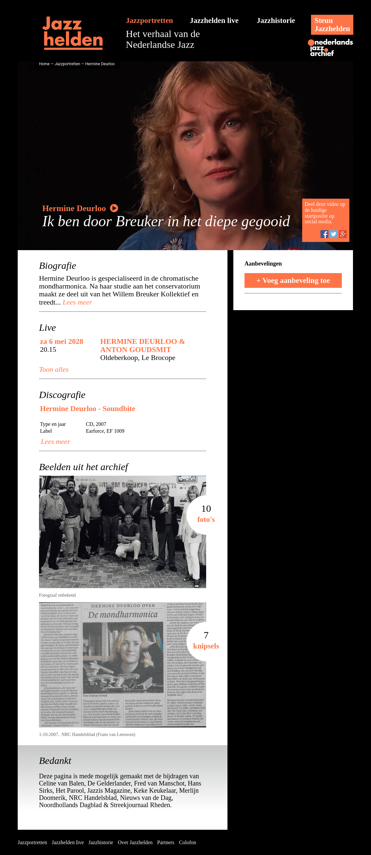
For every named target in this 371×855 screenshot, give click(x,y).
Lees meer (76, 302)
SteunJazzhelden (332, 24)
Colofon (187, 842)
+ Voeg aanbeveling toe (293, 280)
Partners (165, 842)
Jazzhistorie (276, 20)
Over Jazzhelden (135, 842)
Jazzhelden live (214, 20)
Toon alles (53, 369)
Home (44, 64)
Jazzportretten (149, 20)
